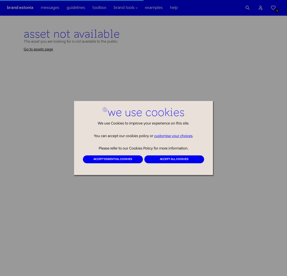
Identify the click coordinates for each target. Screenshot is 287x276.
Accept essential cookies (112, 159)
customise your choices (173, 136)
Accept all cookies (174, 159)
